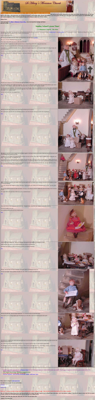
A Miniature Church (24, 369)
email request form (16, 380)
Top (1, 349)
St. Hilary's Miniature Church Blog (17, 22)
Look (2, 242)
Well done (3, 313)
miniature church (52, 32)
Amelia (2, 206)
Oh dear (2, 269)
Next (2, 55)
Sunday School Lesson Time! (47, 26)
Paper (4, 372)
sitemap (5, 387)
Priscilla (2, 82)
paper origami (61, 32)
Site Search (2, 384)
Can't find (2, 382)
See (3, 369)
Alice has (3, 340)
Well (2, 109)
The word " (5, 374)
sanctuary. (36, 37)
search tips (1, 387)
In (3, 373)
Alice (2, 182)
